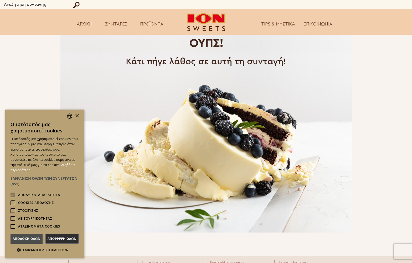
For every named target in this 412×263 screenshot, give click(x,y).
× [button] (77, 116)
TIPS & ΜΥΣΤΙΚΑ (278, 24)
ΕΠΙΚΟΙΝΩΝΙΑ (317, 24)
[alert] (44, 184)
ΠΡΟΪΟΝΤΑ (151, 24)
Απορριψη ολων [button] (62, 238)
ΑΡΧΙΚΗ (84, 24)
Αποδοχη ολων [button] (26, 238)
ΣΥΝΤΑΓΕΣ (116, 24)
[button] (45, 181)
